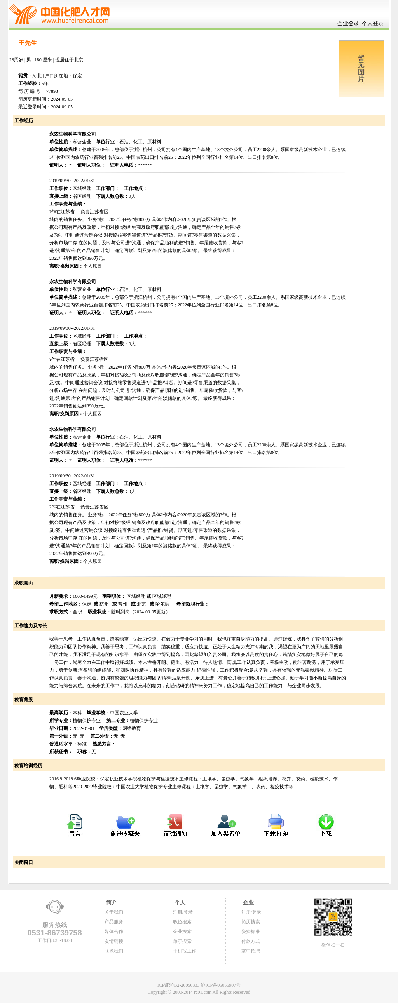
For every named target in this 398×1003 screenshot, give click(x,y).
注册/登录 (183, 912)
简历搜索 (250, 922)
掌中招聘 (250, 951)
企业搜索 (182, 931)
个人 (179, 902)
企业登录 (348, 23)
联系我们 (114, 951)
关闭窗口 (23, 862)
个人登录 (373, 23)
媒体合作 (114, 931)
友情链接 (114, 941)
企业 (247, 902)
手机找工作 (184, 951)
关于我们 (114, 912)
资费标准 (250, 931)
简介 (111, 902)
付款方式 (250, 941)
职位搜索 (182, 922)
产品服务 (114, 922)
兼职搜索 (182, 941)
